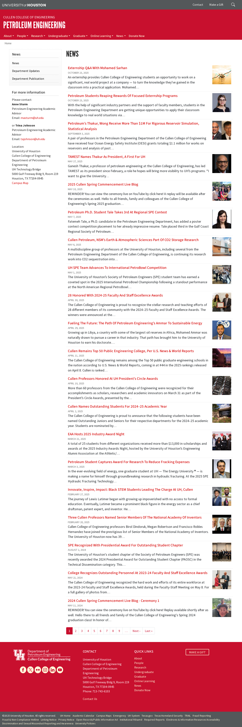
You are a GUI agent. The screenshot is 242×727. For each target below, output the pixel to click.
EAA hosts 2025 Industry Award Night (96, 434)
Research (37, 36)
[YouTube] (60, 669)
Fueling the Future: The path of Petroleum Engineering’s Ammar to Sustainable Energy (135, 323)
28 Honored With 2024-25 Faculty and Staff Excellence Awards (115, 295)
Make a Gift (216, 4)
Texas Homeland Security (168, 715)
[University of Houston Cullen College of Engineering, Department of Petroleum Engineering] (42, 655)
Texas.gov (147, 715)
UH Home (65, 715)
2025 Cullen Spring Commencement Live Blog (103, 184)
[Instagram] (45, 669)
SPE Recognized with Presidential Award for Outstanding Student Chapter (125, 545)
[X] (30, 669)
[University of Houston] (24, 5)
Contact (198, 4)
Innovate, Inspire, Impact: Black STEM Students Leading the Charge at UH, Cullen (130, 489)
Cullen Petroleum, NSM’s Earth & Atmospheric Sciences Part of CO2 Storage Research (133, 240)
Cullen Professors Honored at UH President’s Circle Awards (113, 378)
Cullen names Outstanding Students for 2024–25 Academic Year (117, 406)
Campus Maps (103, 715)
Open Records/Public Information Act (97, 719)
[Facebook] (23, 669)
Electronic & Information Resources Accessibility (193, 719)
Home (8, 43)
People (21, 36)
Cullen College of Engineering (29, 17)
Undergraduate (58, 36)
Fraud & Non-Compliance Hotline (20, 719)
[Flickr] (38, 669)
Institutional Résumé (131, 719)
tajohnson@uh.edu (33, 139)
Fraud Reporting (202, 715)
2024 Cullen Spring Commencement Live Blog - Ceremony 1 (113, 600)
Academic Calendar (83, 715)
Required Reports (154, 719)
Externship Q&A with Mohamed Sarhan (97, 68)
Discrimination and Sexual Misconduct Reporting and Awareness (37, 723)
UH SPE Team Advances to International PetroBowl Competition (117, 267)
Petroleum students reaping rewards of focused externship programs (123, 95)
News (119, 36)
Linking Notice (49, 719)
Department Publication (28, 78)
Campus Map (20, 183)
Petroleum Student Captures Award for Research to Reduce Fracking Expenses (129, 462)
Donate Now (137, 36)
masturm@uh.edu (32, 118)
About (8, 36)
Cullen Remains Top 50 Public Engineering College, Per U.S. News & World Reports (131, 351)
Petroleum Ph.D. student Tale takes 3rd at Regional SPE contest (117, 212)
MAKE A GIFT (197, 652)
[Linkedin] (52, 669)
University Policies (85, 723)
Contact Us (90, 699)
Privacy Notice (66, 719)
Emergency (119, 715)
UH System (134, 715)
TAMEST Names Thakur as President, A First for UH (106, 156)
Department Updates (26, 71)
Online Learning (101, 36)
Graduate (79, 36)
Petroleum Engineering (34, 25)
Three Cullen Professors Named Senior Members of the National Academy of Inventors (135, 517)
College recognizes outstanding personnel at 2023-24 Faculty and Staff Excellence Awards (137, 573)
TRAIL (188, 715)
